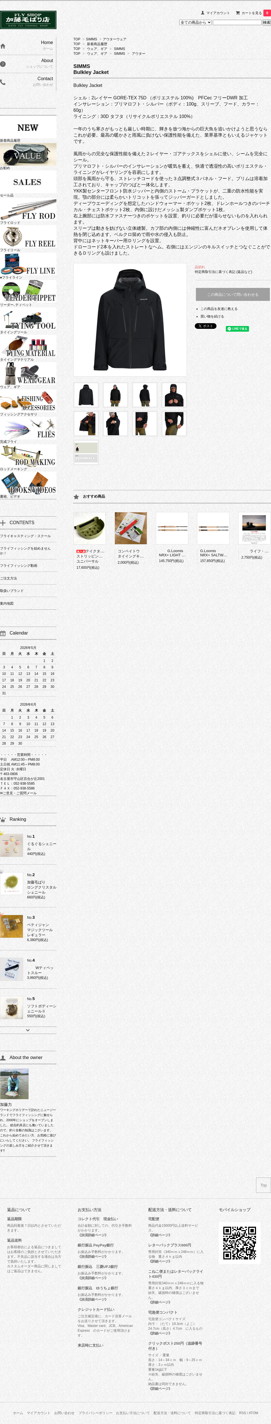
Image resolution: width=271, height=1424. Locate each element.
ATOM (253, 1413)
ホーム (18, 1413)
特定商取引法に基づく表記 (215, 1413)
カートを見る (256, 13)
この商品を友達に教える (219, 309)
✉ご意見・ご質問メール (18, 793)
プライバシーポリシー (95, 1413)
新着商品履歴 (97, 44)
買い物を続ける (212, 316)
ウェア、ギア (97, 49)
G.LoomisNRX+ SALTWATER (216, 553)
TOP (76, 39)
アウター (138, 54)
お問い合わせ (64, 1413)
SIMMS (91, 39)
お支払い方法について (133, 1413)
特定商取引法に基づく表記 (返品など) (223, 272)
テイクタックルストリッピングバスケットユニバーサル (99, 556)
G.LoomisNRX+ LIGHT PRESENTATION (184, 553)
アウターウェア (114, 39)
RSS (242, 1413)
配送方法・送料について (172, 1413)
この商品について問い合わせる (233, 294)
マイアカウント (218, 13)
